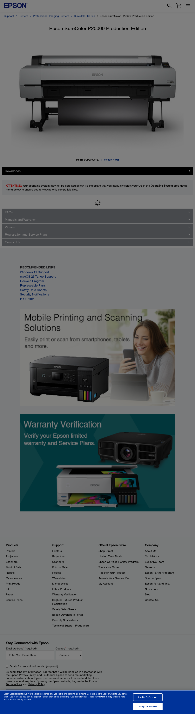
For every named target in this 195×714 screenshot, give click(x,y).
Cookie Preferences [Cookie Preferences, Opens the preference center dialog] (148, 697)
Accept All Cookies (147, 706)
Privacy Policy (105, 696)
